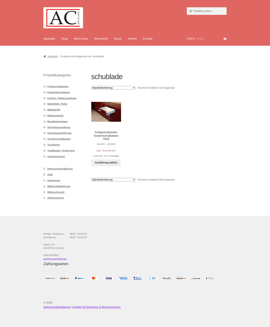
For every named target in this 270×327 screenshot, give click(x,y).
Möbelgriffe (53, 109)
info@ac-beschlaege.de (55, 259)
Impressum (53, 180)
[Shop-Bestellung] (113, 87)
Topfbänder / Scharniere (61, 150)
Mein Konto (81, 38)
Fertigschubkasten (58, 86)
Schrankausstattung (59, 127)
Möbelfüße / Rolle (57, 104)
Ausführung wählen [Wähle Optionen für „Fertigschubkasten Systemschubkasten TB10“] (106, 162)
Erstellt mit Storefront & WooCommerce (96, 307)
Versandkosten (108, 150)
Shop (64, 38)
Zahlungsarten (55, 198)
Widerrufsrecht (55, 192)
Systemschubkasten (59, 139)
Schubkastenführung (59, 133)
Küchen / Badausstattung (61, 98)
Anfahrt (132, 38)
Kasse (117, 38)
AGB (50, 174)
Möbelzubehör (55, 115)
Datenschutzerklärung (60, 168)
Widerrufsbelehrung (58, 186)
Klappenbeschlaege (58, 92)
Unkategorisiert (56, 156)
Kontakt (147, 38)
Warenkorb (101, 38)
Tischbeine (53, 144)
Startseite (49, 38)
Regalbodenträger (57, 121)
